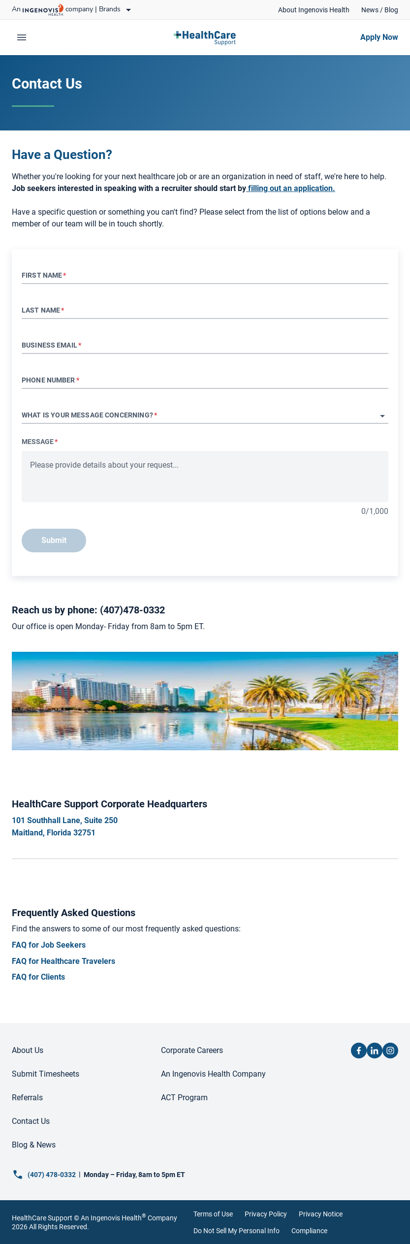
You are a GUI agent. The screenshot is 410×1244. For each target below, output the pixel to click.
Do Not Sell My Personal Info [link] (236, 1231)
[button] (205, 416)
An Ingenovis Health (112, 1218)
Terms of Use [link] (213, 1214)
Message (40, 442)
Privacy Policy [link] (266, 1214)
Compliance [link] (309, 1231)
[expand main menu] (22, 37)
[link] (313, 10)
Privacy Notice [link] (321, 1214)
